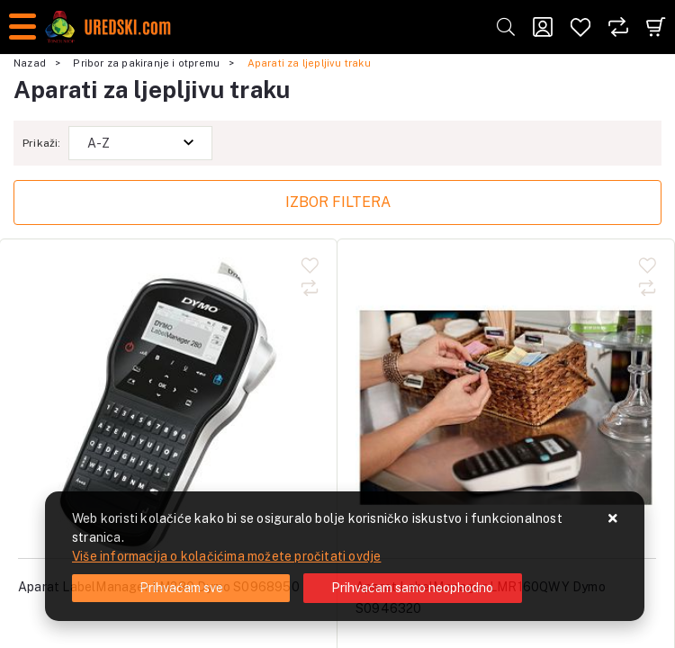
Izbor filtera (338, 202)
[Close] (181, 588)
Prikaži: (41, 143)
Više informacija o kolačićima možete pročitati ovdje (226, 556)
